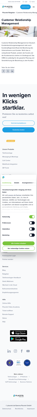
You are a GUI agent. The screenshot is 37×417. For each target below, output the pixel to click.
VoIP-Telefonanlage (11, 382)
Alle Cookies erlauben (18, 243)
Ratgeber (5, 274)
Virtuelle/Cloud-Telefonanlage (18, 379)
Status (4, 318)
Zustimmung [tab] (6, 182)
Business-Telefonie (26, 382)
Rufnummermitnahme (9, 289)
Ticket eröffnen (7, 310)
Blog (4, 270)
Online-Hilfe (6, 303)
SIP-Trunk (5, 168)
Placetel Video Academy (11, 307)
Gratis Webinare (7, 281)
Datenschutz (6, 409)
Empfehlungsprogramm (10, 292)
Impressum (31, 409)
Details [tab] (16, 182)
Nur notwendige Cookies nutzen (18, 248)
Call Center (6, 160)
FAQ (3, 322)
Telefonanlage (7, 153)
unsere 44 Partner (15, 195)
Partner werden (7, 259)
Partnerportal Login (9, 256)
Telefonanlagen (12, 377)
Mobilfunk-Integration (9, 164)
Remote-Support (8, 314)
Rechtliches (19, 409)
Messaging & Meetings (10, 157)
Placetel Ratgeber (8, 12)
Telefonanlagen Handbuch (11, 277)
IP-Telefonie (23, 377)
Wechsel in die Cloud (9, 285)
